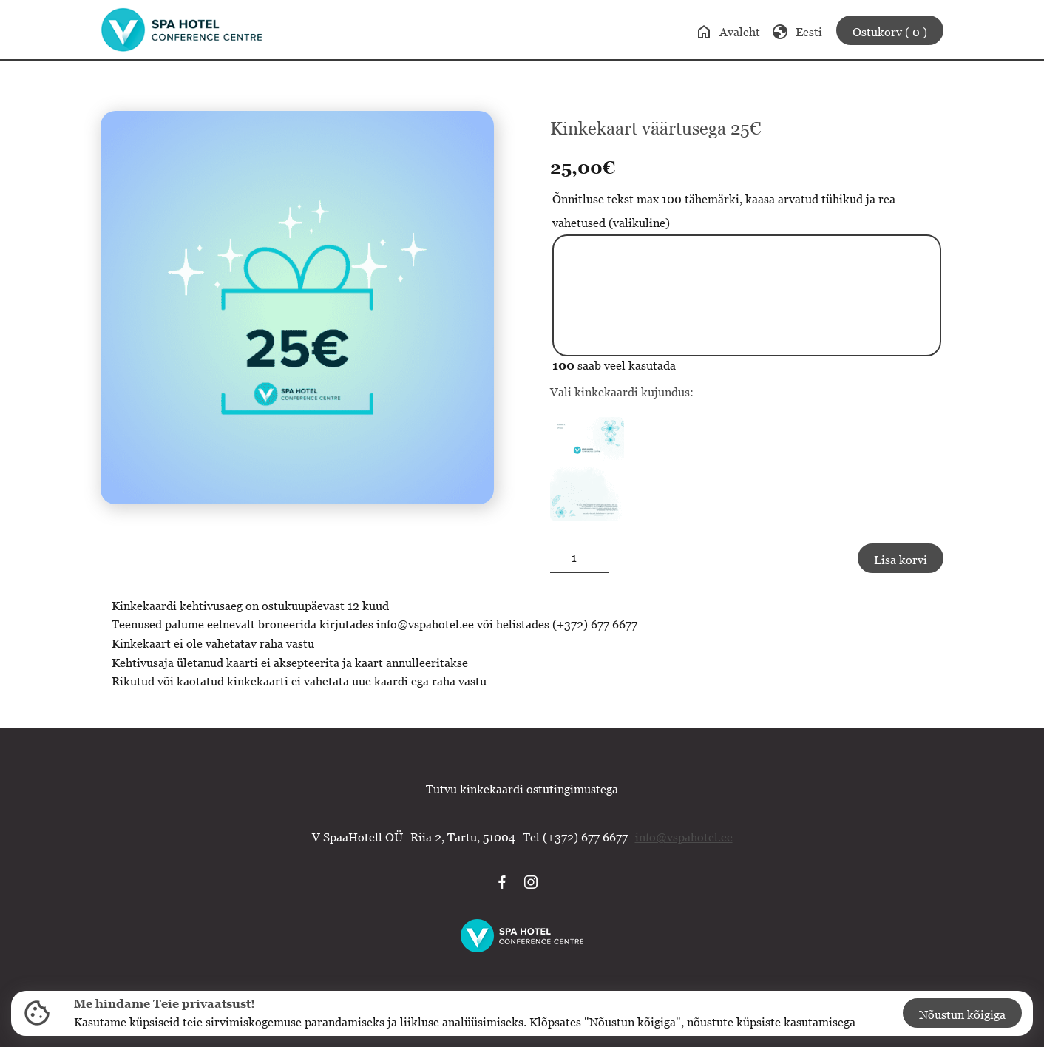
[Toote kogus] (579, 558)
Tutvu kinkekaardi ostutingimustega (522, 789)
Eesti (796, 31)
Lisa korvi (900, 559)
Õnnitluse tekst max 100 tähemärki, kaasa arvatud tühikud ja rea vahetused (723, 210)
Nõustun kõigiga (962, 1014)
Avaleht (727, 31)
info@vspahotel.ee (684, 837)
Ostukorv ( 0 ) (890, 31)
